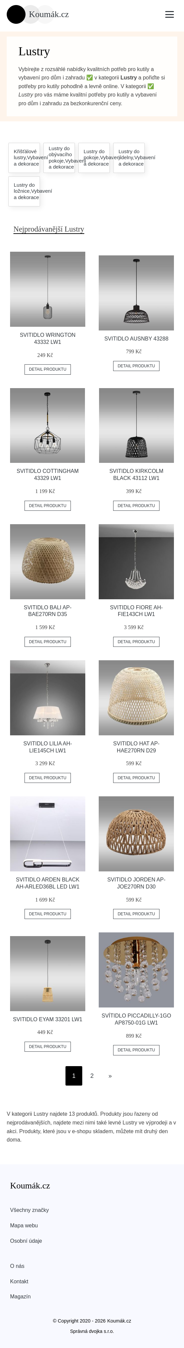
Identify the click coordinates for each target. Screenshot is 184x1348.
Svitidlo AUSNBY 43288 (136, 339)
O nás (17, 1266)
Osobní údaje (26, 1241)
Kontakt (19, 1281)
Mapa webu (24, 1225)
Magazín (20, 1296)
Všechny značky (29, 1210)
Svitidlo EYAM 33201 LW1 (48, 1019)
